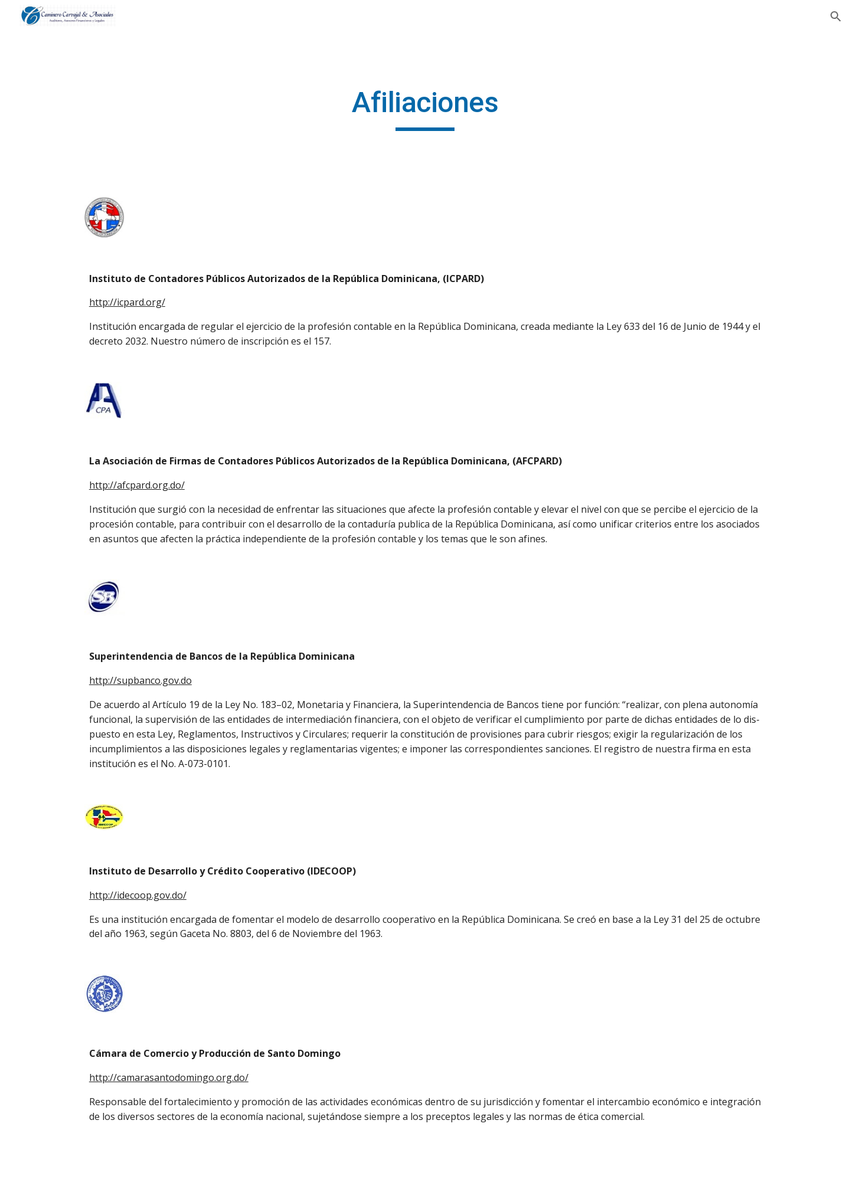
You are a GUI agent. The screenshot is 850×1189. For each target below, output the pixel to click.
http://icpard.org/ (127, 302)
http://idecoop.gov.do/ (138, 895)
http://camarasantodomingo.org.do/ (169, 1077)
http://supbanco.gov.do (140, 680)
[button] (836, 16)
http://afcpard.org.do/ (137, 485)
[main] (425, 108)
